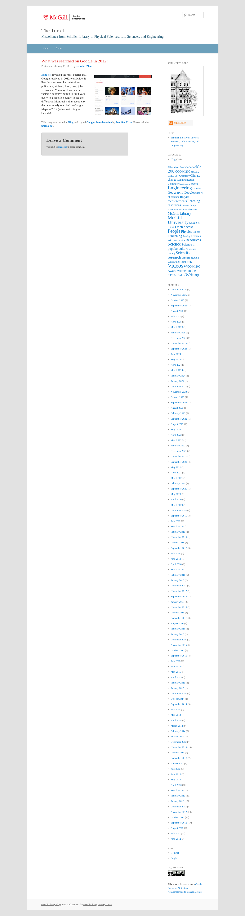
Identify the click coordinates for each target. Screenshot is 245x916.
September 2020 (179, 488)
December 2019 (179, 510)
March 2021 (177, 477)
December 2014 (179, 693)
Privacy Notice (105, 904)
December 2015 (179, 639)
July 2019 (175, 521)
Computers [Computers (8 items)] (174, 183)
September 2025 (179, 305)
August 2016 (177, 623)
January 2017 (177, 601)
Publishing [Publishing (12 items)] (175, 236)
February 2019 (178, 531)
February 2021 (178, 483)
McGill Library (90, 904)
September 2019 (179, 515)
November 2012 (179, 811)
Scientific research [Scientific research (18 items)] (179, 254)
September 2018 (179, 548)
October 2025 (177, 300)
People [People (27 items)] (174, 231)
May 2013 (176, 779)
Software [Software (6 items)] (186, 257)
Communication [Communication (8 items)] (185, 179)
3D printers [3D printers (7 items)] (173, 166)
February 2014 (178, 731)
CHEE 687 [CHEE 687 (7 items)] (173, 175)
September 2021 (179, 461)
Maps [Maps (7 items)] (182, 209)
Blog (70, 122)
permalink (47, 125)
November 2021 (179, 456)
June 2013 (176, 774)
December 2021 (179, 450)
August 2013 (177, 763)
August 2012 (177, 828)
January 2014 (177, 736)
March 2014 (177, 725)
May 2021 (176, 467)
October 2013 (177, 752)
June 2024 (176, 354)
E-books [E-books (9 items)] (193, 183)
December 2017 (179, 585)
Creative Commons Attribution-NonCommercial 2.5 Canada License (185, 888)
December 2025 (179, 289)
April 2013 (176, 784)
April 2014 (176, 720)
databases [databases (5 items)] (184, 184)
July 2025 (175, 316)
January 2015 (177, 688)
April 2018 (176, 564)
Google (91, 122)
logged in (62, 147)
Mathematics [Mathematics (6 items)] (191, 209)
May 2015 (176, 671)
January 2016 (177, 634)
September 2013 (179, 757)
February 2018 (178, 574)
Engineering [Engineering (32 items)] (180, 188)
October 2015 (177, 650)
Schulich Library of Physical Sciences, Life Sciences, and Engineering (185, 141)
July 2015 (175, 661)
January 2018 (177, 580)
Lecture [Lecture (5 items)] (184, 206)
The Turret (52, 31)
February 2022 (178, 445)
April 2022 (176, 434)
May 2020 (176, 494)
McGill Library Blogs (51, 904)
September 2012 (179, 822)
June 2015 (176, 666)
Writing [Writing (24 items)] (192, 274)
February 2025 (178, 332)
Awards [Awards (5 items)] (183, 167)
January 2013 (177, 801)
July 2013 (175, 768)
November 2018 (179, 537)
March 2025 (177, 327)
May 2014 (176, 714)
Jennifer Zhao (84, 66)
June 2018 (176, 558)
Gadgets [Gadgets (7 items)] (197, 188)
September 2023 (179, 402)
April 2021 (176, 472)
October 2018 (177, 542)
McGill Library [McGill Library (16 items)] (179, 213)
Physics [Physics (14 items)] (186, 231)
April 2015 (176, 677)
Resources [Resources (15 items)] (193, 240)
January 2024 (177, 381)
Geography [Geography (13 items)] (175, 192)
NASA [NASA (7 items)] (171, 227)
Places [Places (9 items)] (196, 231)
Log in (174, 858)
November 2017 (179, 591)
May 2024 (176, 359)
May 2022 (176, 429)
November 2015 (179, 644)
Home (45, 48)
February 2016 (178, 628)
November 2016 (179, 607)
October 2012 (177, 817)
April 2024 (176, 364)
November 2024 (179, 343)
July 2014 (175, 709)
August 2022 (177, 424)
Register (175, 852)
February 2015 (178, 682)
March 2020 (177, 504)
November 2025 (179, 294)
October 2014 (177, 698)
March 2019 (177, 526)
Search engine (104, 122)
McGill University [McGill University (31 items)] (178, 220)
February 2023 (178, 413)
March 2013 (177, 790)
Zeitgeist (46, 74)
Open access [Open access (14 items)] (184, 227)
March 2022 (177, 440)
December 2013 (179, 741)
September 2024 (179, 348)
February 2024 (178, 375)
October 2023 (177, 397)
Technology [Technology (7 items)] (186, 261)
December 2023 (179, 386)
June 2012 (176, 838)
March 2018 (177, 569)
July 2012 (175, 833)
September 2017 (179, 596)
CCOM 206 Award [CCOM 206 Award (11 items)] (187, 171)
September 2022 (179, 418)
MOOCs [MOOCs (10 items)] (194, 222)
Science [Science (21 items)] (174, 244)
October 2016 (177, 612)
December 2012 (179, 806)
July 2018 (175, 553)
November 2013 (179, 747)
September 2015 (179, 655)
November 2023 (179, 391)
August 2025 (177, 310)
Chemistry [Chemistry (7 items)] (184, 175)
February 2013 (178, 795)
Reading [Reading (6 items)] (186, 236)
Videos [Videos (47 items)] (175, 266)
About (59, 48)
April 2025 (176, 321)
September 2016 (179, 617)
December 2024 (179, 337)
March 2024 (177, 370)
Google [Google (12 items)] (189, 192)
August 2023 (177, 407)
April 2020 (176, 499)
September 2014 (179, 704)
